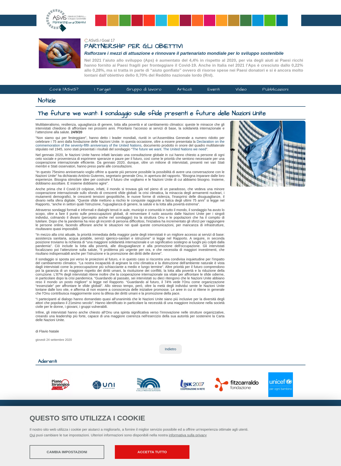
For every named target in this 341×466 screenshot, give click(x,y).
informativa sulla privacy (188, 435)
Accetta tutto (152, 452)
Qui (32, 435)
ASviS (94, 40)
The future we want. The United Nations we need (169, 149)
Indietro (170, 349)
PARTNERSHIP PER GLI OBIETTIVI (133, 46)
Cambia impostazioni (67, 452)
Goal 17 (108, 40)
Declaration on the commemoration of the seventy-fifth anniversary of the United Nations (130, 143)
